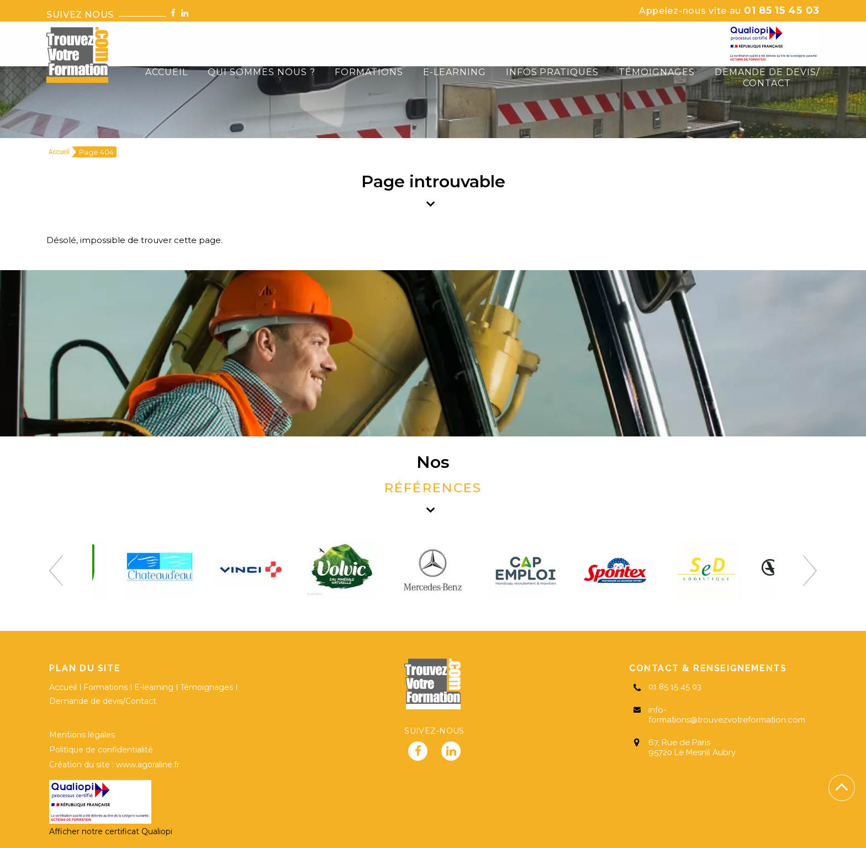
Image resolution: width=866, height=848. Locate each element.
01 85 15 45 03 (729, 10)
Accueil (59, 152)
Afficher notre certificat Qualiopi (110, 831)
